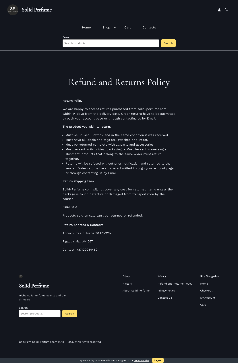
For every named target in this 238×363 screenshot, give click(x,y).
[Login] (219, 10)
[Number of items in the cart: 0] (227, 10)
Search (67, 37)
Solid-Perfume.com (77, 189)
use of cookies (141, 360)
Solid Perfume (37, 10)
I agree (158, 360)
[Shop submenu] (115, 27)
